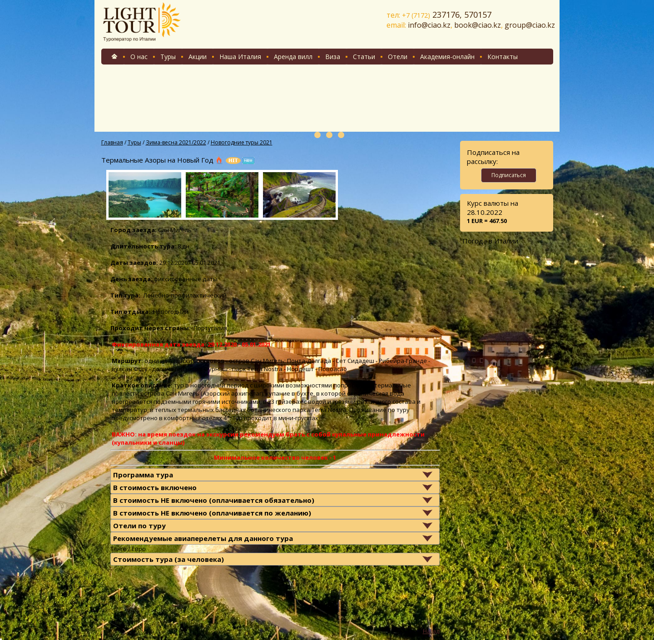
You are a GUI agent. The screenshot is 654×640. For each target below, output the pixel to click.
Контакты (502, 56)
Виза (332, 56)
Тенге (118, 549)
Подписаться (508, 175)
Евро (139, 549)
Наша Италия (240, 56)
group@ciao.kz (530, 25)
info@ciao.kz (429, 25)
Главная (112, 142)
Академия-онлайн (447, 56)
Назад (431, 631)
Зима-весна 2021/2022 (176, 142)
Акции (197, 56)
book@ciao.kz (477, 25)
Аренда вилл (293, 56)
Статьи (364, 56)
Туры (168, 56)
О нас (139, 56)
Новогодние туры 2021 (241, 142)
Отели (397, 56)
